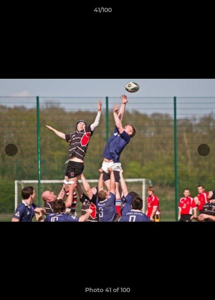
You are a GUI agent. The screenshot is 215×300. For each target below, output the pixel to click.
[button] (185, 12)
